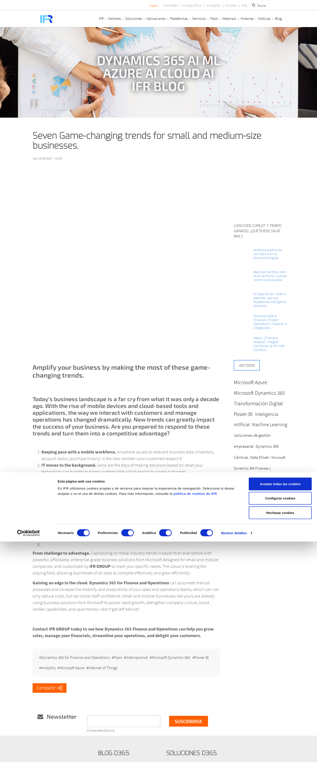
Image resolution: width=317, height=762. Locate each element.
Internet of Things (127, 661)
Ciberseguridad (267, 522)
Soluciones (133, 18)
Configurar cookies (280, 719)
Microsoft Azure (94, 661)
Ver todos (247, 365)
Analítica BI (269, 510)
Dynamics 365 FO (246, 510)
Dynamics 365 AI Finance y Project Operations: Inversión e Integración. (270, 322)
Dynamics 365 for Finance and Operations (75, 654)
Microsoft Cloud (267, 500)
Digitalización (244, 500)
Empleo (230, 5)
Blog (278, 18)
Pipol (214, 18)
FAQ (244, 5)
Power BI (48, 661)
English (154, 5)
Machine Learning (269, 425)
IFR (101, 18)
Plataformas (179, 18)
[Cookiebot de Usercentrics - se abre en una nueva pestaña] (28, 753)
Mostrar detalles (234, 753)
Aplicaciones (156, 18)
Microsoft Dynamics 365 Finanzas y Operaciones (259, 468)
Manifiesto (170, 5)
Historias (247, 18)
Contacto (213, 5)
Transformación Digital (258, 403)
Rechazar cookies (280, 733)
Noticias (264, 18)
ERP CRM (250, 522)
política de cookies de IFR (195, 714)
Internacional (141, 654)
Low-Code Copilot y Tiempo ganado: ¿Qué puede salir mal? (257, 231)
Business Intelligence (264, 489)
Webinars (229, 18)
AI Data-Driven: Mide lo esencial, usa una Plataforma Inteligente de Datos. (270, 300)
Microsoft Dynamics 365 (177, 654)
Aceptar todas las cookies (280, 704)
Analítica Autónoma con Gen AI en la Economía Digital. (268, 254)
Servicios (199, 18)
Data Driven (259, 457)
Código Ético (192, 5)
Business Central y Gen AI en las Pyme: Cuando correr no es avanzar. (270, 276)
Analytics (69, 661)
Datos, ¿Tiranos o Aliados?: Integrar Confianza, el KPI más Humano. (269, 344)
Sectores (114, 18)
